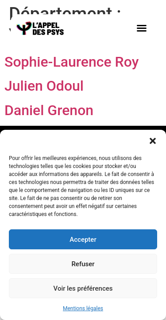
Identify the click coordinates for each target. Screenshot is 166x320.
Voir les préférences (83, 288)
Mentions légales (83, 308)
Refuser (82, 264)
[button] (152, 140)
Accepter (82, 240)
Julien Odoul (44, 85)
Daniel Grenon (48, 110)
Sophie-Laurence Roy (71, 61)
